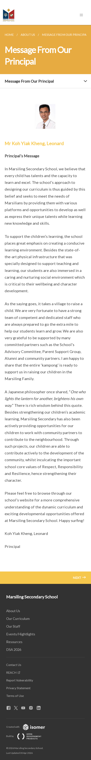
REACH (11, 672)
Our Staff (13, 626)
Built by (27, 736)
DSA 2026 (13, 649)
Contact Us (13, 665)
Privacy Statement (18, 688)
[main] (45, 304)
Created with (28, 726)
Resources (14, 642)
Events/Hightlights (20, 634)
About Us (13, 611)
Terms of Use (15, 695)
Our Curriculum (18, 618)
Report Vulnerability (19, 680)
